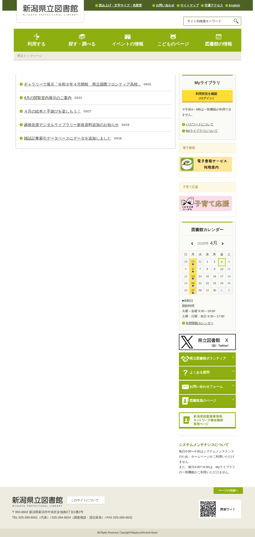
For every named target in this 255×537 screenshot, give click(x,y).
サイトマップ (189, 5)
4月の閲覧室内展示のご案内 (48, 98)
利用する (36, 39)
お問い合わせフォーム (202, 387)
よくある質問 (195, 373)
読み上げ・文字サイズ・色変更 (120, 5)
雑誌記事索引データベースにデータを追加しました (67, 138)
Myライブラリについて (202, 130)
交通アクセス (214, 5)
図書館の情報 (218, 39)
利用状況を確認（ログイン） (206, 96)
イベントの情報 (127, 39)
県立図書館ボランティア (203, 359)
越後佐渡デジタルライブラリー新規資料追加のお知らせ (71, 125)
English (234, 5)
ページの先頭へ (228, 490)
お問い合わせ (165, 5)
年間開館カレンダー (200, 323)
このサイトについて (85, 500)
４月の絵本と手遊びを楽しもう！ (52, 111)
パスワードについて (200, 124)
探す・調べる (82, 39)
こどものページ (173, 39)
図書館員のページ (198, 401)
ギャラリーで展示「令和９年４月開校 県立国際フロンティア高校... (82, 84)
